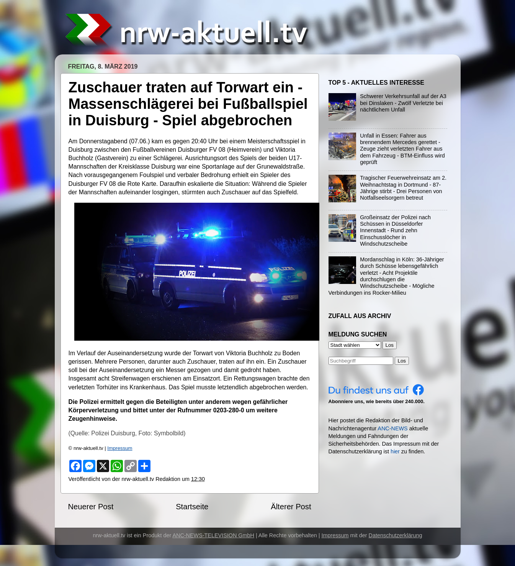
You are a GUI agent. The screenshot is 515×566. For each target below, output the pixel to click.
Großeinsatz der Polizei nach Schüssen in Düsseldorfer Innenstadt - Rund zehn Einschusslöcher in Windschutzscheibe (395, 230)
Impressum (119, 448)
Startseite (192, 506)
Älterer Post (291, 506)
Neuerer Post (91, 506)
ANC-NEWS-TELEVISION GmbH (213, 535)
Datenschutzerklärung (395, 535)
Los (402, 361)
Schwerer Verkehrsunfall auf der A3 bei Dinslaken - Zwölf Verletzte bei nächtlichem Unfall (403, 103)
